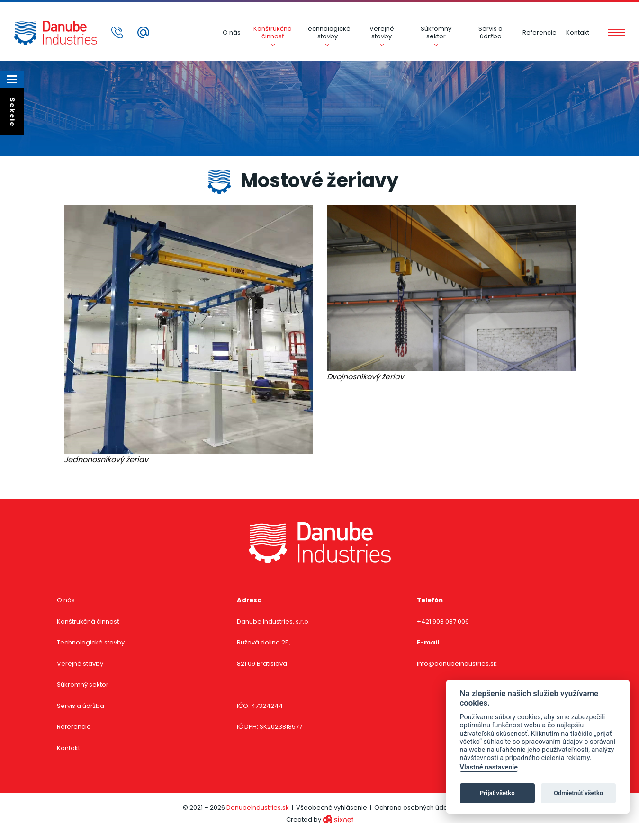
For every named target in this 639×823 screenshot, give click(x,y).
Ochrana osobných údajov (415, 807)
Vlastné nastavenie (489, 767)
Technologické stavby (328, 32)
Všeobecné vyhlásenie (331, 807)
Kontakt (577, 32)
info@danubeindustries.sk (457, 663)
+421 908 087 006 (443, 621)
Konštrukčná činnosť (272, 32)
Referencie (539, 32)
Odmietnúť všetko (578, 792)
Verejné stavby (381, 32)
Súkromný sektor (436, 32)
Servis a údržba (490, 32)
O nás (232, 32)
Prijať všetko (497, 792)
